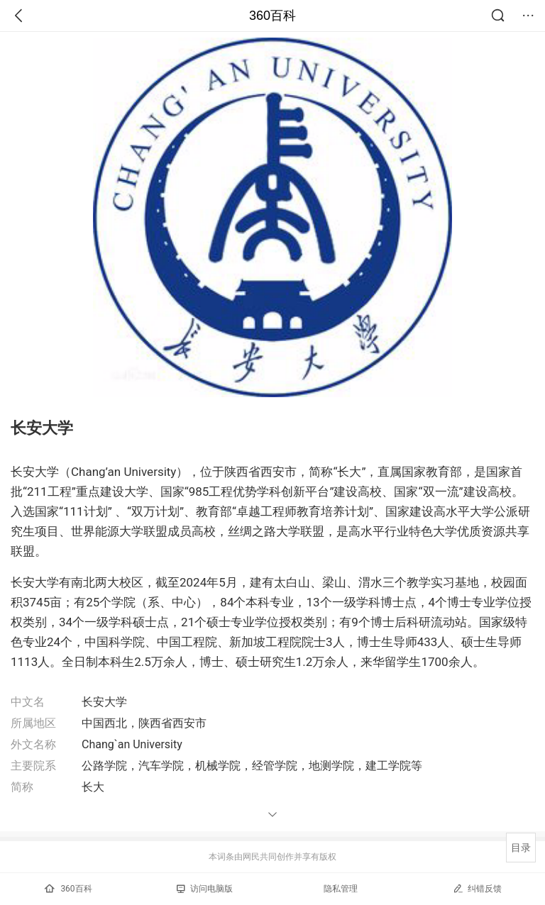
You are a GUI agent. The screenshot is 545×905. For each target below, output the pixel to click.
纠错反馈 (477, 888)
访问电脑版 (205, 889)
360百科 (272, 16)
